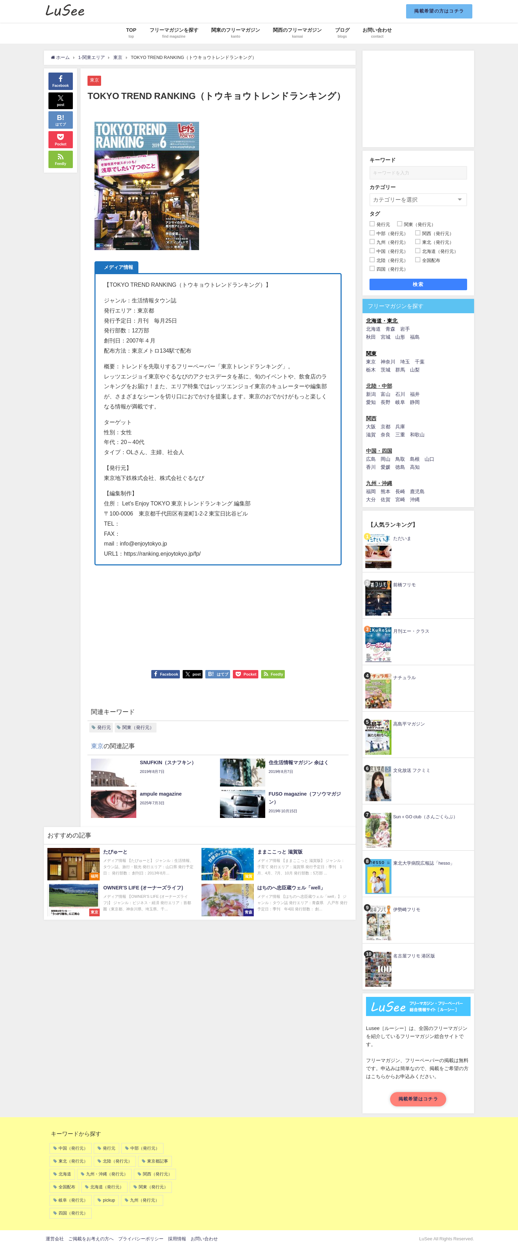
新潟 (371, 394)
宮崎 (400, 499)
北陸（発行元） (117, 1161)
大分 (371, 499)
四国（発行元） (73, 1213)
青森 (390, 328)
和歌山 (417, 434)
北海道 (373, 328)
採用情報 (177, 1238)
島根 (415, 459)
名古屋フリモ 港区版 (414, 956)
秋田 (371, 336)
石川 (400, 394)
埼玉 (405, 361)
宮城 (385, 336)
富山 (385, 394)
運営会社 (55, 1238)
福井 (415, 394)
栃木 (371, 369)
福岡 (371, 491)
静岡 (415, 402)
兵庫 (400, 426)
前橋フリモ (404, 584)
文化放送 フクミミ (412, 770)
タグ (375, 213)
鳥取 (400, 459)
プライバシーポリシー (140, 1238)
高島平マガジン (409, 724)
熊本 (385, 491)
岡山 (385, 459)
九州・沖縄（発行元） (107, 1174)
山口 (429, 459)
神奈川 (388, 361)
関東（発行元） (138, 727)
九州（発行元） (144, 1200)
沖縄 (415, 499)
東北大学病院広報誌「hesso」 (424, 863)
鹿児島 (417, 491)
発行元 (104, 727)
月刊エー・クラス (411, 631)
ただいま (402, 538)
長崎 (400, 491)
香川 (371, 467)
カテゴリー (383, 187)
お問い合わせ (204, 1238)
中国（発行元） (73, 1148)
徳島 (400, 467)
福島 (415, 336)
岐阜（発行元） (73, 1200)
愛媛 (385, 467)
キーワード (383, 160)
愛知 (371, 402)
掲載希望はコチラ (418, 1099)
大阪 (371, 426)
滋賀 (371, 434)
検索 (418, 284)
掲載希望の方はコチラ (439, 11)
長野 (385, 402)
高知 (415, 467)
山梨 (415, 369)
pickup (109, 1200)
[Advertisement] (218, 614)
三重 (400, 434)
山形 (400, 336)
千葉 (420, 361)
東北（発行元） (73, 1161)
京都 (385, 426)
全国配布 (67, 1187)
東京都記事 (157, 1161)
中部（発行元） (145, 1148)
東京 (94, 80)
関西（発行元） (157, 1174)
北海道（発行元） (107, 1187)
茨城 (385, 369)
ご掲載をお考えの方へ (91, 1238)
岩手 (405, 328)
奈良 (385, 434)
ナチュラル (404, 677)
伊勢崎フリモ (406, 909)
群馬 (400, 369)
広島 (371, 459)
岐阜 (400, 402)
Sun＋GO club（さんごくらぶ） (425, 816)
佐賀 (385, 499)
